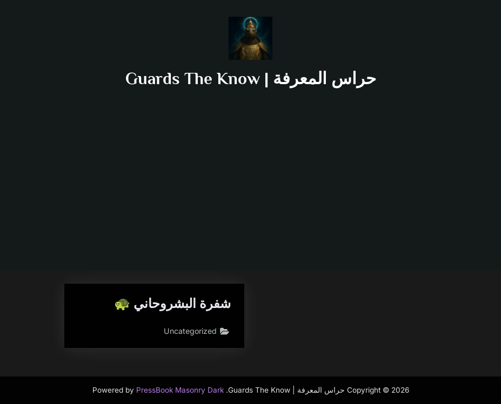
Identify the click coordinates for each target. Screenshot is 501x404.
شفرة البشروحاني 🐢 (169, 304)
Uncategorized (189, 332)
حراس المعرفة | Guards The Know (250, 78)
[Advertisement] (250, 171)
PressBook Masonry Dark (180, 390)
